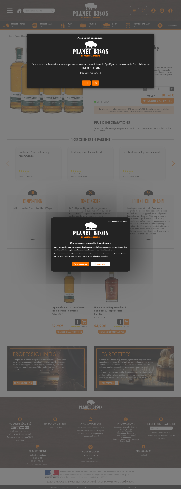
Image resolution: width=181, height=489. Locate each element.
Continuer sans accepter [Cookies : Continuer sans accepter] (117, 221)
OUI (95, 83)
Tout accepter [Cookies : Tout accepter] (80, 263)
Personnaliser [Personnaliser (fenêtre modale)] (100, 263)
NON (86, 83)
